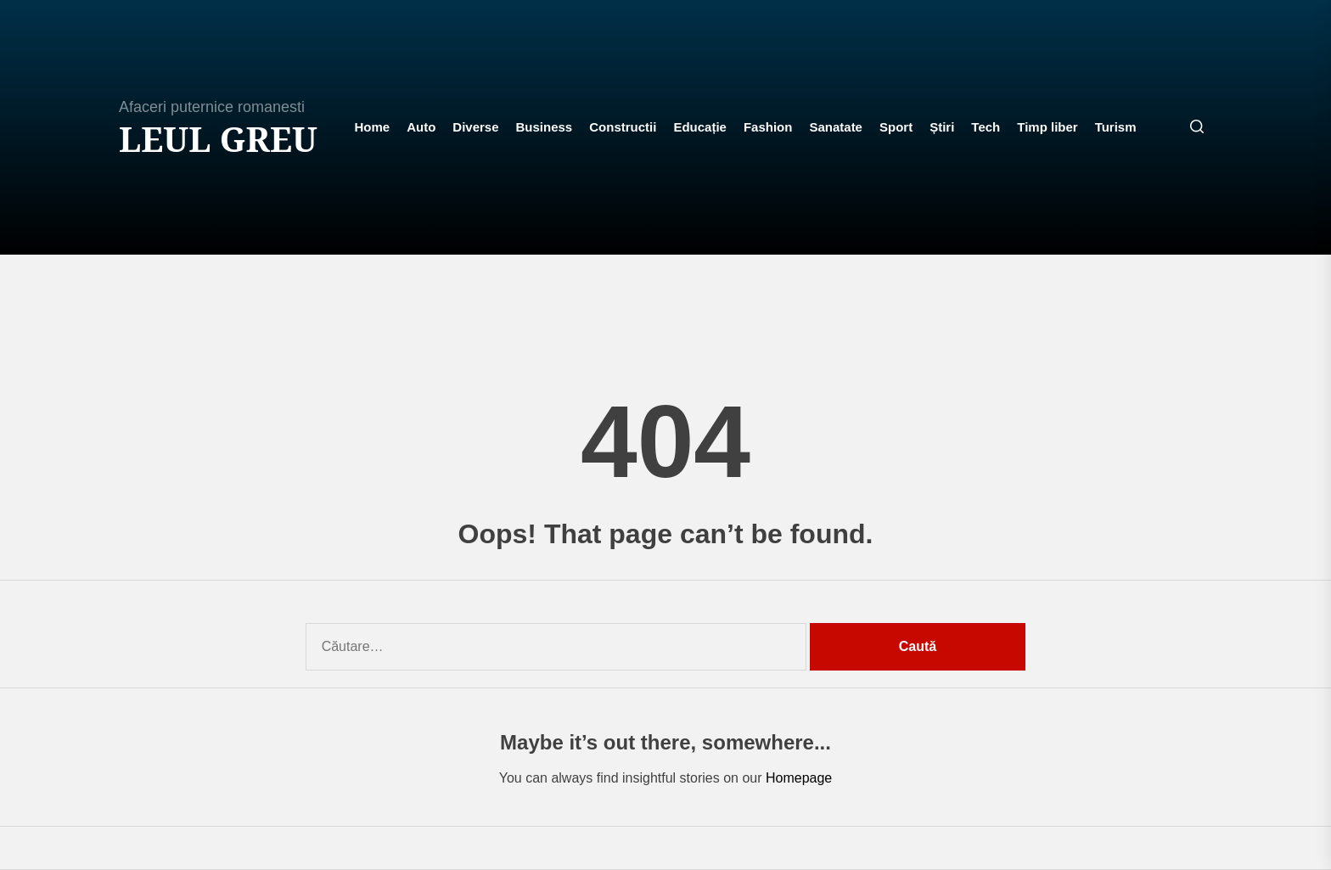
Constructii (622, 127)
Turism (1116, 127)
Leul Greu (218, 139)
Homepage (799, 778)
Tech (985, 127)
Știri (941, 127)
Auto (421, 127)
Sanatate (835, 127)
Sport (896, 127)
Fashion (768, 127)
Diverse (475, 127)
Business (544, 127)
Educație (700, 127)
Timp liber (1047, 127)
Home (372, 127)
